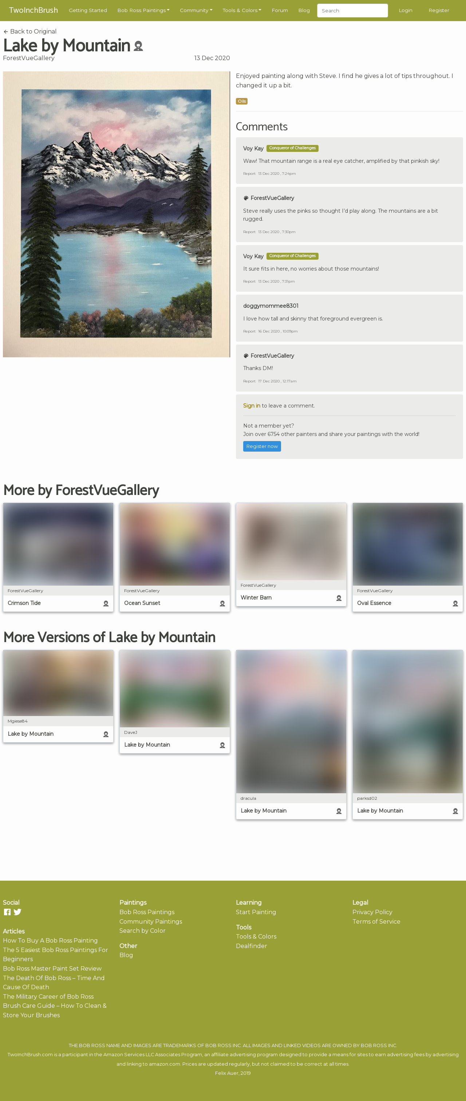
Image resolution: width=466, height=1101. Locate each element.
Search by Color (142, 930)
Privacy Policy (372, 912)
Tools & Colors (240, 10)
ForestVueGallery (29, 58)
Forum (280, 10)
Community (194, 10)
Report (249, 173)
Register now (262, 446)
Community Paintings (150, 921)
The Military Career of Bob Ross (48, 996)
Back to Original (30, 31)
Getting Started (88, 10)
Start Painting (256, 912)
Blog (304, 10)
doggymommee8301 (271, 306)
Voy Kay (253, 148)
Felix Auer (226, 1073)
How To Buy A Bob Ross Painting (50, 940)
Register (439, 10)
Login (405, 10)
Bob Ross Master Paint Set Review (52, 968)
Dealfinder (251, 946)
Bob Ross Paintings (141, 10)
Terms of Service (376, 921)
